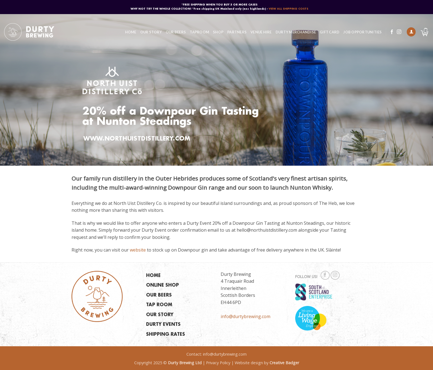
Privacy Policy (218, 362)
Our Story (151, 32)
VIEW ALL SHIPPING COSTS (288, 8)
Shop (218, 32)
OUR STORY (159, 315)
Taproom (199, 32)
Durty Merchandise (296, 32)
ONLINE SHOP (162, 285)
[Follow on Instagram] (399, 32)
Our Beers (176, 32)
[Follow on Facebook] (392, 32)
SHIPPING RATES (165, 334)
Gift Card (329, 32)
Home (130, 32)
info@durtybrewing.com (245, 316)
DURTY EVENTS (163, 324)
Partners (237, 32)
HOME (153, 275)
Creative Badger (284, 362)
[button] (411, 31)
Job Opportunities (362, 32)
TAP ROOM (159, 305)
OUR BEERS (159, 295)
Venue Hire (261, 32)
